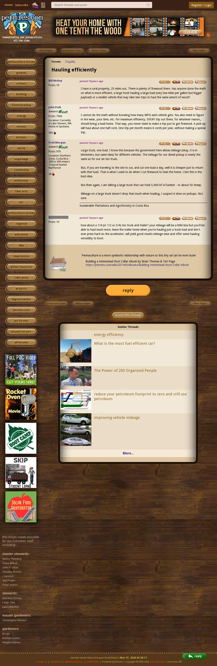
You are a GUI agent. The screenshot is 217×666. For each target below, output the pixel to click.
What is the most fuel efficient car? (124, 343)
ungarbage (21, 159)
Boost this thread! (128, 315)
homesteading (21, 105)
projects (21, 288)
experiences (21, 256)
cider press (21, 277)
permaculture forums (21, 61)
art (21, 202)
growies (21, 72)
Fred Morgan (57, 142)
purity (21, 148)
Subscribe (21, 5)
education (21, 234)
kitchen (21, 137)
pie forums (21, 320)
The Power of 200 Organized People (125, 370)
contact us (41, 661)
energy (21, 116)
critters (21, 83)
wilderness (21, 180)
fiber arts (21, 191)
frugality (70, 61)
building (21, 94)
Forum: (56, 61)
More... (128, 453)
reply (128, 290)
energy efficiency (109, 334)
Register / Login (201, 5)
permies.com (21, 310)
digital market (21, 299)
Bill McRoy (55, 80)
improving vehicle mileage (117, 417)
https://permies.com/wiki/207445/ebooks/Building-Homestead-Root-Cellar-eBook (137, 264)
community (21, 169)
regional (21, 223)
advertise (56, 661)
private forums (21, 331)
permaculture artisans (21, 213)
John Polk (55, 107)
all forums (21, 342)
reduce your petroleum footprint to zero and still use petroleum (140, 396)
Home (9, 4)
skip (21, 245)
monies (21, 126)
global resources (21, 266)
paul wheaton (157, 661)
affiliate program (74, 661)
